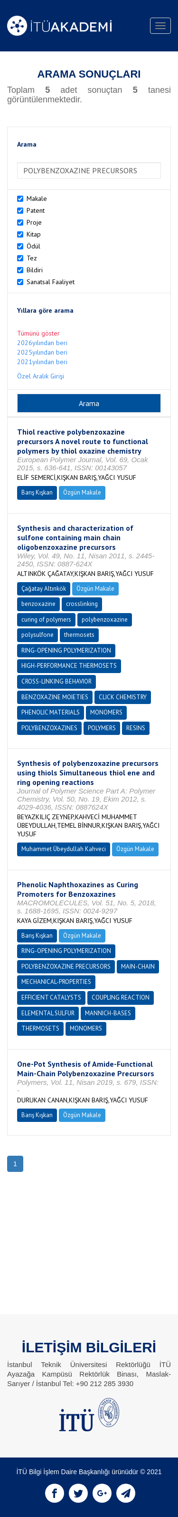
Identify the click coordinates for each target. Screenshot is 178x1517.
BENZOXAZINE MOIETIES (54, 697)
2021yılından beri (42, 361)
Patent (36, 210)
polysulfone (37, 635)
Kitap (34, 234)
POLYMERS (102, 728)
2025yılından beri (42, 352)
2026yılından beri (42, 342)
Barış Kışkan (37, 492)
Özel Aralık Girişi (40, 376)
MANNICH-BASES (108, 1013)
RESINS (135, 728)
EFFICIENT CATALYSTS (51, 997)
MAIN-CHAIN (138, 966)
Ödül (33, 246)
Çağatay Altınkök (43, 589)
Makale (37, 198)
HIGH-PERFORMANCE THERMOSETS (69, 666)
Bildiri (35, 270)
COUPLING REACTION (121, 997)
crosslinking (82, 604)
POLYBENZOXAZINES (49, 728)
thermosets (79, 635)
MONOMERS (106, 712)
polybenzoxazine (105, 619)
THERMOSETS (40, 1028)
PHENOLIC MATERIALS (50, 712)
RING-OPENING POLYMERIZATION (66, 650)
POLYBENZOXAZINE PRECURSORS (66, 966)
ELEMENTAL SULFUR (48, 1013)
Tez (32, 258)
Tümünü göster (38, 333)
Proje (34, 222)
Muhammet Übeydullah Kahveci (63, 849)
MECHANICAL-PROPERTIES (56, 982)
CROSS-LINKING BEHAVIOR (56, 681)
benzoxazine (38, 604)
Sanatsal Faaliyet (51, 282)
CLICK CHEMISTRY (123, 697)
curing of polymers (46, 619)
